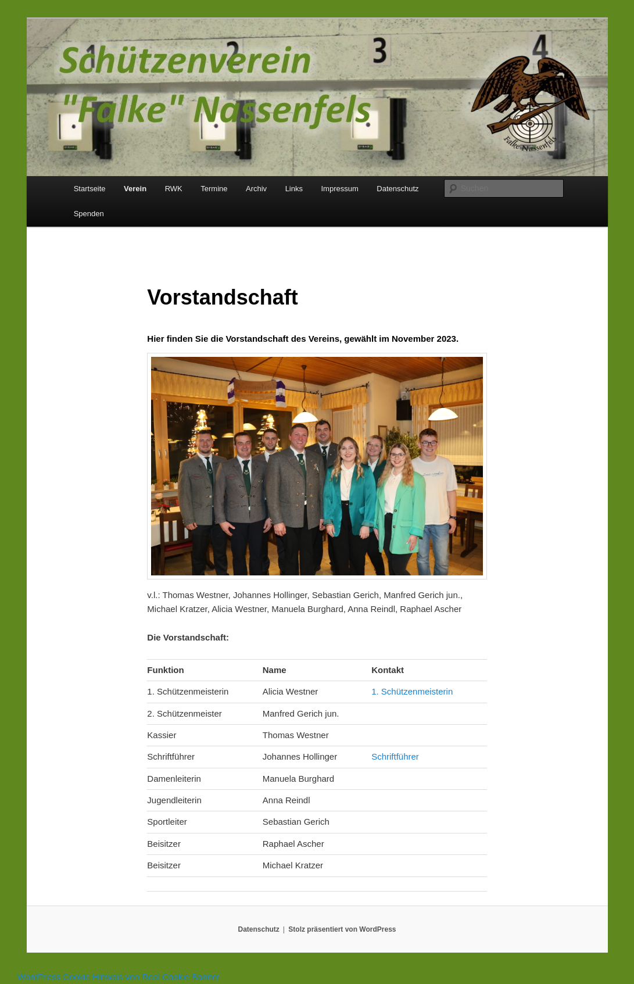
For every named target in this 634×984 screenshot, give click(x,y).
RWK (173, 188)
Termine (213, 188)
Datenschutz (397, 188)
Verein (135, 188)
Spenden (89, 213)
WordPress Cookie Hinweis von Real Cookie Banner (118, 977)
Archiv (256, 188)
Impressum (339, 188)
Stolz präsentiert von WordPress (342, 929)
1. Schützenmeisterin (412, 691)
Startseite (90, 188)
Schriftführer (395, 756)
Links (294, 188)
